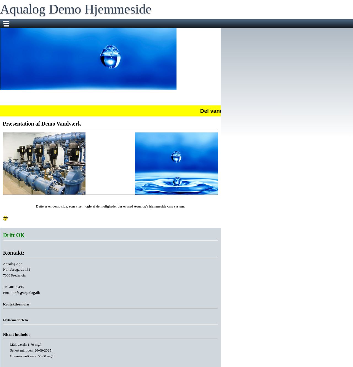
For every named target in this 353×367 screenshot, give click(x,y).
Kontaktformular (16, 304)
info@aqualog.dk (27, 293)
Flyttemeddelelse (16, 320)
